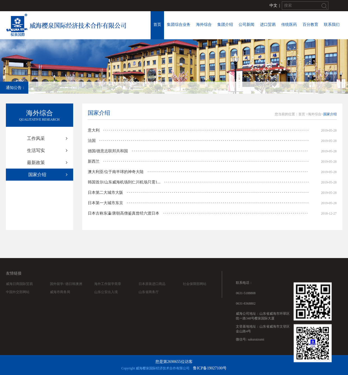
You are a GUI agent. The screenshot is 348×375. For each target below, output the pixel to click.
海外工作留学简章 (107, 291)
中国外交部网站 (17, 299)
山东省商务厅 (149, 299)
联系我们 (332, 24)
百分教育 (310, 24)
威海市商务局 (60, 299)
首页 (157, 24)
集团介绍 (225, 24)
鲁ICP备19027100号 (210, 368)
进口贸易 (268, 24)
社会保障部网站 (194, 291)
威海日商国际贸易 (19, 291)
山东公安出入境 (106, 299)
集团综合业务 (178, 24)
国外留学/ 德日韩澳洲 (66, 291)
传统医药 (289, 24)
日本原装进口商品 (152, 291)
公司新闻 (246, 24)
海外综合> (315, 114)
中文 (273, 5)
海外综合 (204, 24)
